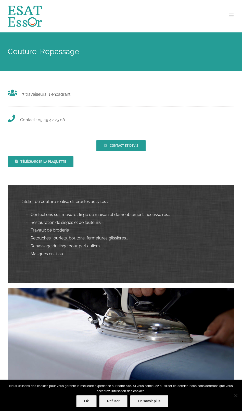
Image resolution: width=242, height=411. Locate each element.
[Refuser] (235, 395)
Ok (86, 401)
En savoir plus (149, 401)
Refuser (113, 401)
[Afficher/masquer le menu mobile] (231, 15)
